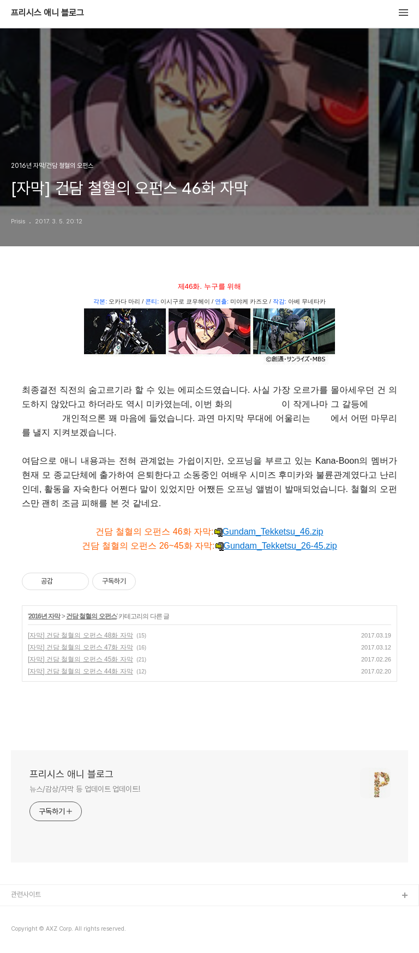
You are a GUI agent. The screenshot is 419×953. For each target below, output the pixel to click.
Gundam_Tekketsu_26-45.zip (276, 546)
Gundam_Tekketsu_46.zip (269, 532)
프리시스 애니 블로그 (47, 13)
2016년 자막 (44, 616)
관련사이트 (26, 894)
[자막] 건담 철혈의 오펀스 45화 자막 (80, 659)
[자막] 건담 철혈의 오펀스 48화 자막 (80, 635)
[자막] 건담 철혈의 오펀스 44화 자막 (80, 671)
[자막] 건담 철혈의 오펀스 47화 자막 (80, 647)
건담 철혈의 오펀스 (91, 616)
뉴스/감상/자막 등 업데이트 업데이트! (84, 789)
